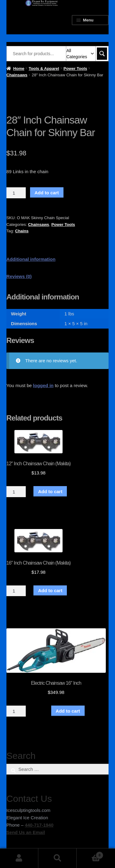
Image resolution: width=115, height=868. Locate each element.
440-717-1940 (39, 825)
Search (57, 858)
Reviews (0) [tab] (19, 276)
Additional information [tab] (31, 259)
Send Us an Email (25, 832)
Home (18, 68)
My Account (19, 858)
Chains (22, 231)
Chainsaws (17, 75)
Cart (90, 854)
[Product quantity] (16, 192)
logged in (43, 385)
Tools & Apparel (44, 68)
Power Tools (75, 68)
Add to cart (47, 192)
